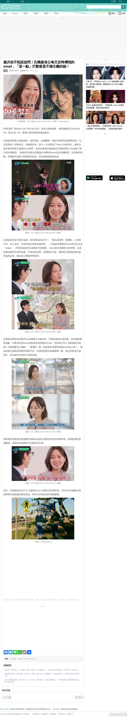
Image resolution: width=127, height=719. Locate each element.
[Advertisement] (43, 626)
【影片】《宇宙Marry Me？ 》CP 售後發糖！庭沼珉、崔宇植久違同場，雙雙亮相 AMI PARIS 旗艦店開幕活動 (105, 84)
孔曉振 (13, 659)
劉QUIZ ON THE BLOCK (27, 659)
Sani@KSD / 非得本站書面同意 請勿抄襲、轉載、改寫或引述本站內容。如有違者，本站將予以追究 (40, 600)
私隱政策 (53, 714)
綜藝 (5, 71)
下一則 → (79, 697)
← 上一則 (6, 697)
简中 (120, 1)
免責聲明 (44, 714)
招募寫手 (70, 714)
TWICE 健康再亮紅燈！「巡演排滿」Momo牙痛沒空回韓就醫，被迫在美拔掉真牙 (105, 106)
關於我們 (36, 714)
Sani (31, 71)
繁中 (114, 1)
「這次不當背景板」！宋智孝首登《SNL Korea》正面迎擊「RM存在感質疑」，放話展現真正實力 (104, 127)
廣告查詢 (61, 714)
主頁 (1, 709)
